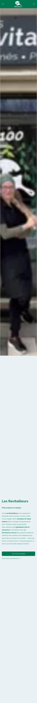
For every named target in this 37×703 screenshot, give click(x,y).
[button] (19, 4)
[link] (11, 558)
